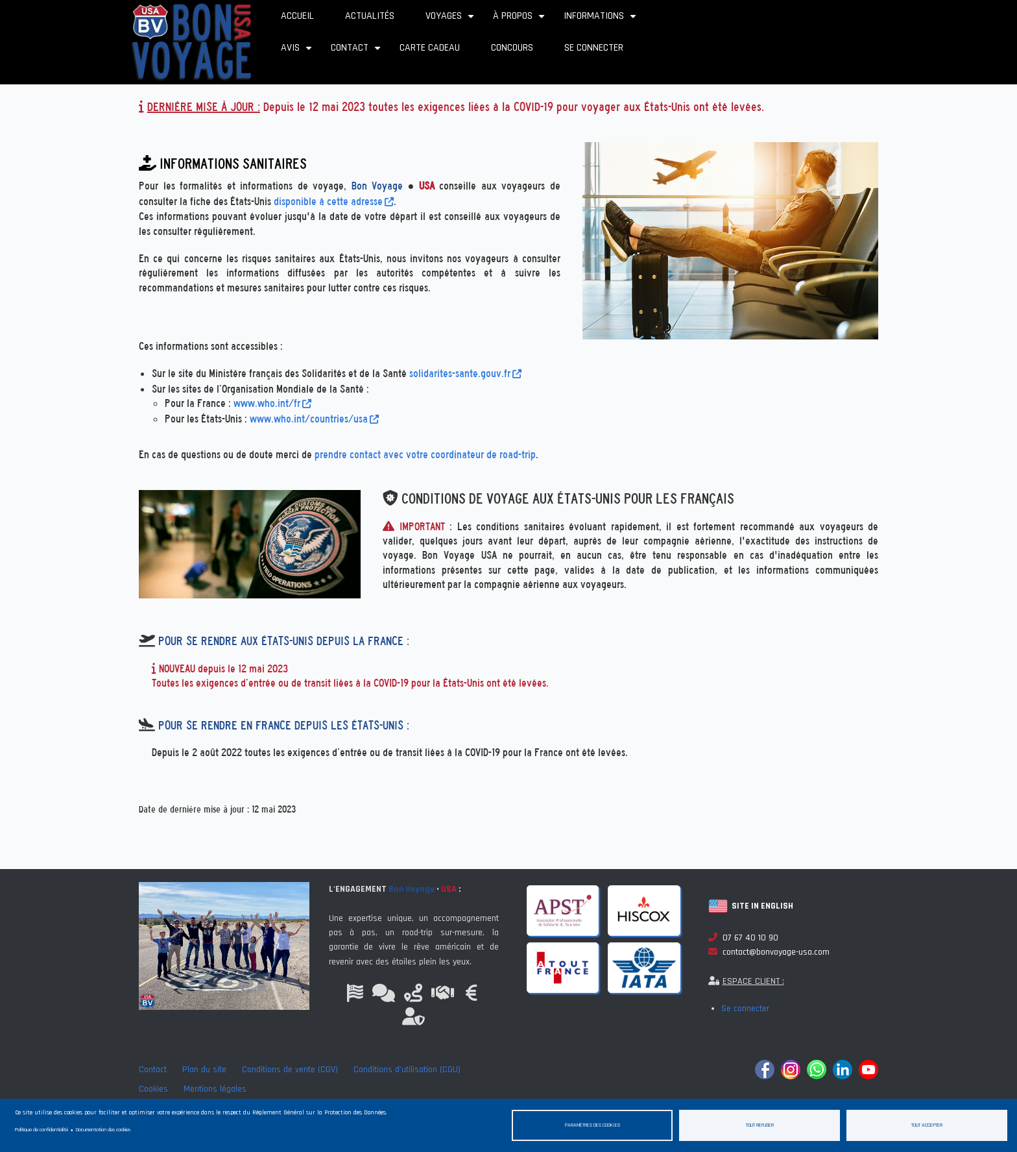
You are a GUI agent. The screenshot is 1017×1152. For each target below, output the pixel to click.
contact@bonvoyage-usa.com (769, 952)
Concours (512, 48)
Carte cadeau (430, 48)
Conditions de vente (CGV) (290, 1069)
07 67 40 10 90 (743, 938)
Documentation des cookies (103, 1129)
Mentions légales (215, 1089)
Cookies (153, 1089)
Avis (298, 52)
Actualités (369, 16)
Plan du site (204, 1069)
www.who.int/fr (272, 403)
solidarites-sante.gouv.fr (465, 373)
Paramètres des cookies (592, 1125)
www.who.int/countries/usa (314, 419)
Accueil (297, 16)
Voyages (451, 20)
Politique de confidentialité (41, 1129)
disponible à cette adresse (334, 201)
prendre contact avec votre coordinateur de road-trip (425, 454)
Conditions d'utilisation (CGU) (407, 1069)
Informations (602, 20)
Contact (357, 52)
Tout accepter (926, 1125)
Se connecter (593, 48)
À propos (520, 20)
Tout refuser (760, 1125)
